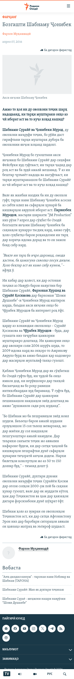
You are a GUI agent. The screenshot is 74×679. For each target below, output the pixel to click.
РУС (49, 674)
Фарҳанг (9, 17)
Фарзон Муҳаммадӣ (16, 34)
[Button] (56, 50)
